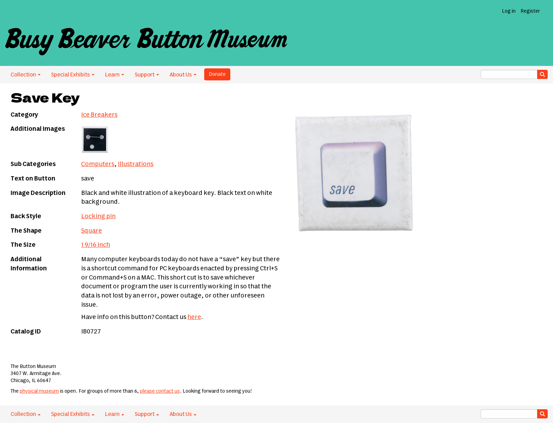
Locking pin (98, 216)
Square (91, 231)
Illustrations (135, 164)
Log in (509, 11)
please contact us (160, 391)
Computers (97, 164)
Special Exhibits (73, 75)
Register (530, 11)
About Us (183, 75)
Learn (114, 75)
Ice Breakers (99, 115)
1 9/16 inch (95, 245)
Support (147, 75)
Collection (26, 75)
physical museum (39, 391)
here (194, 317)
